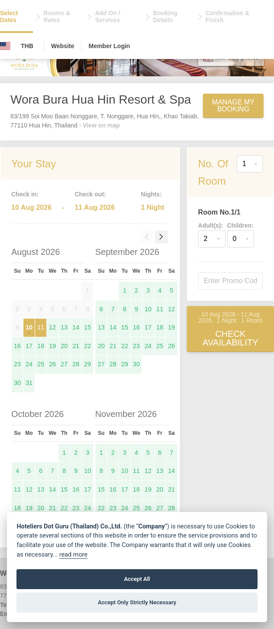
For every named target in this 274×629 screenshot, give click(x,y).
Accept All (137, 579)
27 (64, 364)
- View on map (99, 125)
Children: (240, 225)
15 (87, 327)
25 (40, 364)
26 (52, 364)
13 (64, 327)
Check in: (25, 194)
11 (40, 327)
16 (17, 345)
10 (29, 327)
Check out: (90, 194)
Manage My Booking (233, 105)
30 (17, 382)
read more (73, 554)
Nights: (151, 194)
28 (75, 364)
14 (75, 327)
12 (52, 327)
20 (64, 345)
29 (87, 364)
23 (17, 364)
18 (40, 345)
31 (29, 382)
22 (87, 345)
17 (29, 345)
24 (29, 364)
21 (75, 345)
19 (52, 345)
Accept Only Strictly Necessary (137, 602)
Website (62, 45)
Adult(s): (210, 225)
